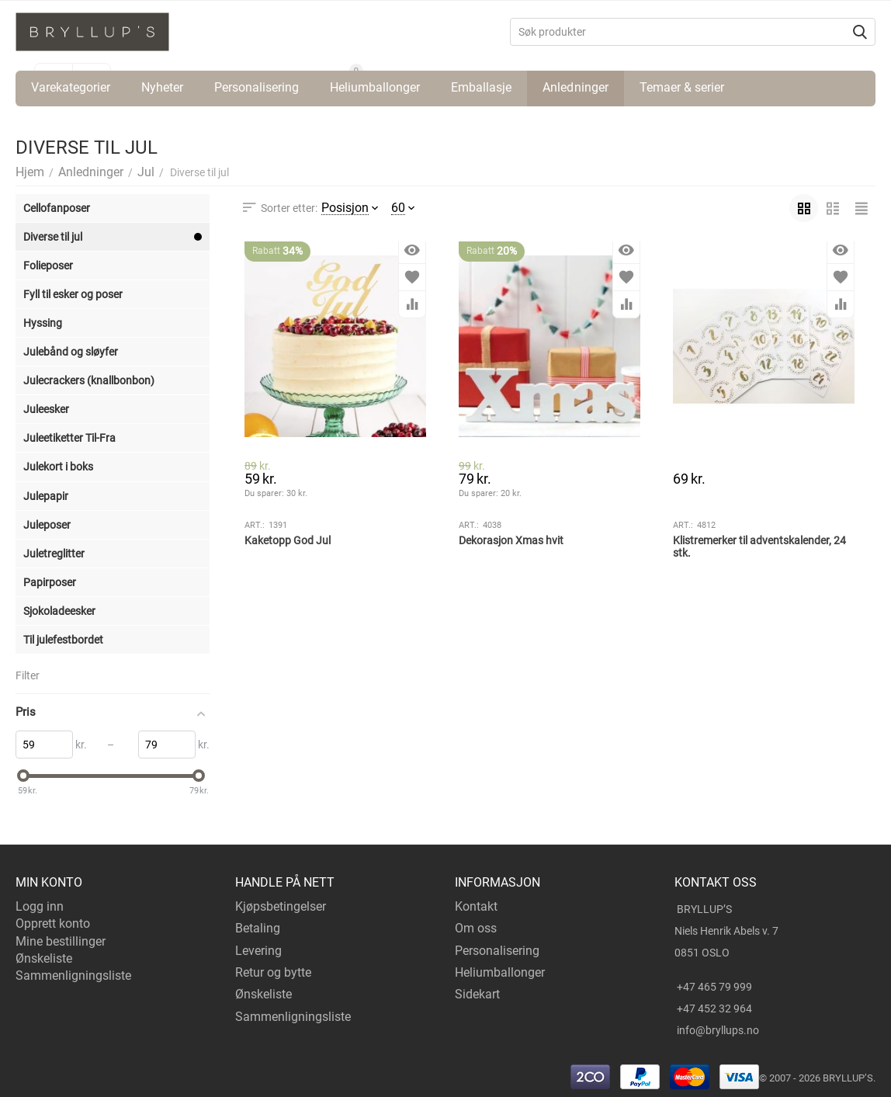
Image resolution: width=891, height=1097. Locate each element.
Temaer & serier (682, 87)
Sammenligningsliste (73, 975)
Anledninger (575, 87)
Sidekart (477, 994)
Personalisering (256, 87)
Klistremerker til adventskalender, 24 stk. (759, 547)
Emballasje (481, 87)
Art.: (254, 525)
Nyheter (162, 87)
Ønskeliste (44, 958)
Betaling (257, 928)
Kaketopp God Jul (287, 540)
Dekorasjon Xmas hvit (511, 540)
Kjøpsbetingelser (280, 906)
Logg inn (40, 906)
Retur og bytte (273, 972)
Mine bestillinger (61, 941)
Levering (258, 950)
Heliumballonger (375, 87)
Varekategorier (70, 87)
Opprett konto (53, 923)
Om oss (476, 928)
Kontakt (476, 906)
